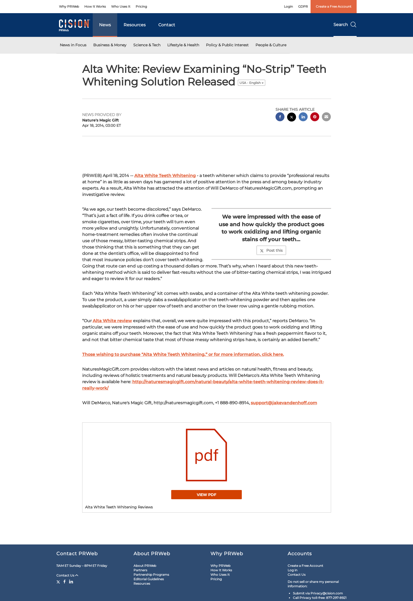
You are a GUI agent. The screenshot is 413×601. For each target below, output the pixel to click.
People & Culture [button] (270, 45)
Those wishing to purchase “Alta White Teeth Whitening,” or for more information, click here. (183, 354)
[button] (206, 455)
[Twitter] (58, 581)
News (105, 24)
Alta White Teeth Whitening (165, 175)
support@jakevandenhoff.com (284, 402)
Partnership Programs (151, 575)
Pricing (141, 6)
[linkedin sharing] (303, 117)
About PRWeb (145, 566)
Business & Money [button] (109, 45)
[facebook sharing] (280, 117)
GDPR (303, 6)
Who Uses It (120, 6)
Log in (292, 570)
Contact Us (67, 575)
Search (345, 24)
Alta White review (112, 320)
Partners (140, 570)
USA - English (251, 83)
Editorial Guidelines (149, 579)
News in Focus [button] (73, 45)
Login (288, 6)
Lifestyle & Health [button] (183, 45)
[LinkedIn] (71, 581)
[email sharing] (326, 117)
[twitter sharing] (291, 118)
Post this (271, 250)
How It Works (95, 6)
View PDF (206, 494)
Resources (135, 24)
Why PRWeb (69, 6)
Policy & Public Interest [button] (227, 45)
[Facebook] (64, 581)
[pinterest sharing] (314, 117)
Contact (166, 24)
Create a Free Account (333, 6)
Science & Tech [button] (146, 45)
